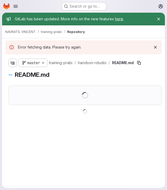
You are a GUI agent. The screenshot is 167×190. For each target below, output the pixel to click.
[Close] (158, 19)
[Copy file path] (139, 63)
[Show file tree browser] (12, 63)
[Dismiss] (155, 47)
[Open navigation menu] (15, 6)
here (119, 19)
